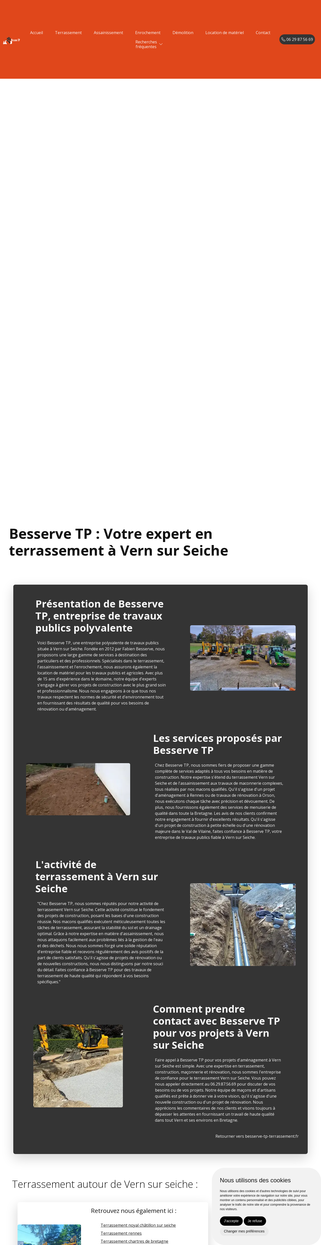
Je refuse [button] (255, 1221)
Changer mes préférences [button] (244, 1231)
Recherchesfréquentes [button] (146, 44)
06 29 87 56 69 (297, 39)
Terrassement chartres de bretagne (134, 1241)
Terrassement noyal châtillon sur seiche (138, 1225)
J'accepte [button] (231, 1221)
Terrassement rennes (121, 1233)
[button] (161, 44)
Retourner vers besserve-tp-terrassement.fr (257, 1136)
